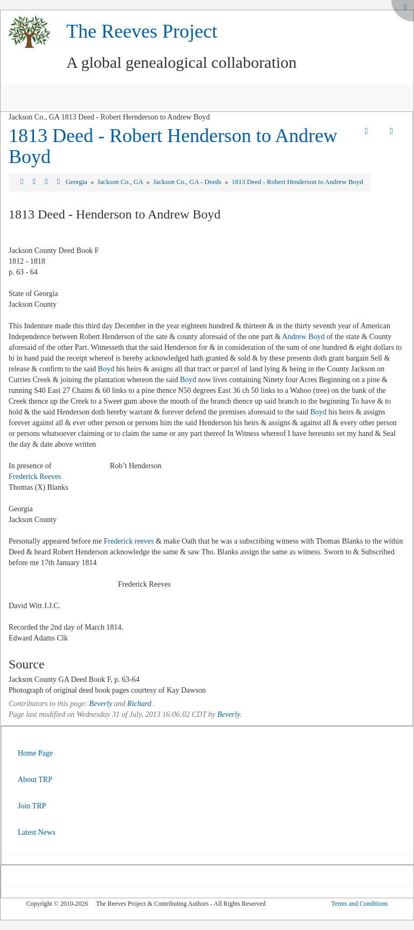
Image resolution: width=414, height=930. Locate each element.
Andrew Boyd (303, 337)
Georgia (76, 182)
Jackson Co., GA (121, 182)
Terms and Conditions (359, 903)
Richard (139, 704)
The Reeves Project (141, 31)
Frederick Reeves (35, 477)
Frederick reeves (129, 541)
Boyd (106, 369)
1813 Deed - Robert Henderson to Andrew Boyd (173, 146)
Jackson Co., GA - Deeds (188, 182)
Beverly (100, 704)
